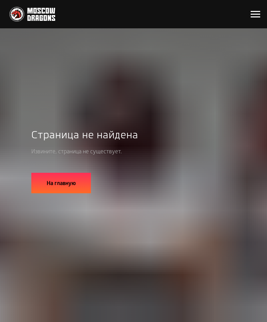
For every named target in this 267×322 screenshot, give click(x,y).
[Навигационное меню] (255, 14)
